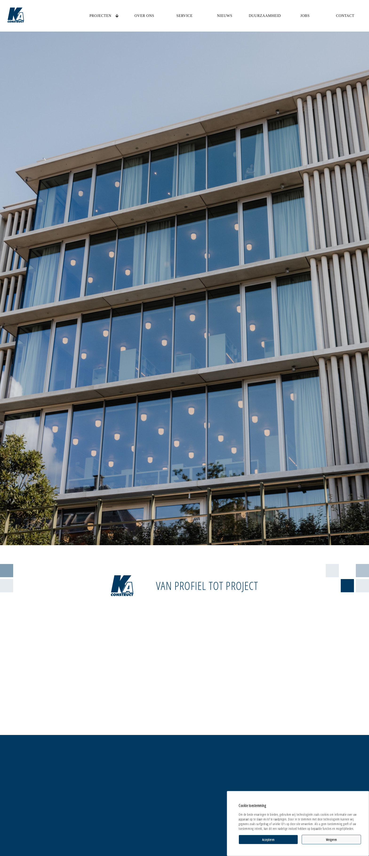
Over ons (144, 16)
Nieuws (224, 16)
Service (184, 16)
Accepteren (268, 839)
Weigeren (331, 839)
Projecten (100, 16)
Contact (345, 16)
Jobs (304, 16)
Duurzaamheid (265, 16)
